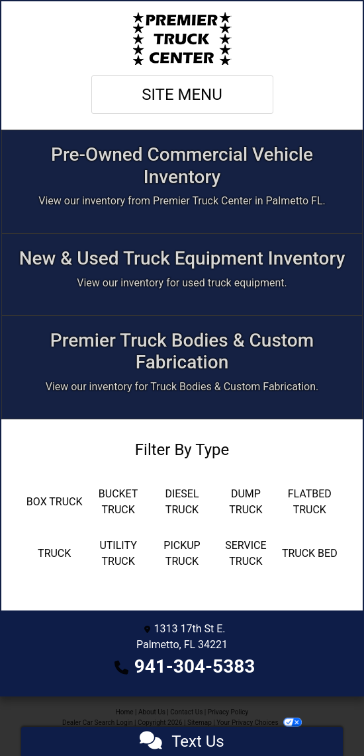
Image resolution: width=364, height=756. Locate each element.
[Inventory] (182, 181)
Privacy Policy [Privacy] (228, 712)
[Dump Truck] (245, 502)
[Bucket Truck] (118, 502)
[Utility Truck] (118, 553)
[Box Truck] (54, 502)
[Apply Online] (182, 274)
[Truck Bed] (309, 554)
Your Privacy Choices (259, 722)
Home (125, 712)
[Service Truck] (245, 553)
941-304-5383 (194, 666)
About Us (151, 712)
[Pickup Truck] (182, 553)
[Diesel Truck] (182, 502)
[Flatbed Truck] (309, 502)
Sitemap (199, 722)
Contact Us (186, 712)
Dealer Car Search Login (97, 722)
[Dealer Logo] (182, 38)
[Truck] (54, 554)
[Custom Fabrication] (182, 367)
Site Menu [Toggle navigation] (182, 94)
